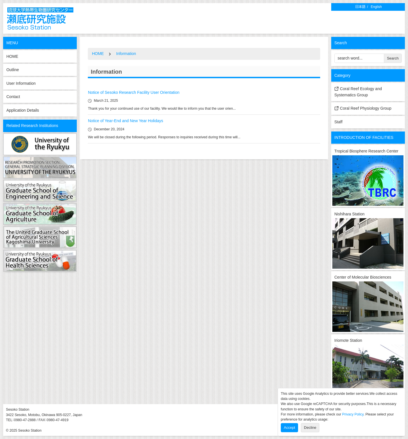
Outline (12, 69)
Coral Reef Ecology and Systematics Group (358, 91)
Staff (338, 122)
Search (393, 58)
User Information (20, 83)
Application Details (22, 110)
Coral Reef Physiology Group (362, 108)
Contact (13, 96)
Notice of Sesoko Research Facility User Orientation (133, 92)
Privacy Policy (353, 414)
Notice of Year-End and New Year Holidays (125, 120)
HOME (12, 56)
